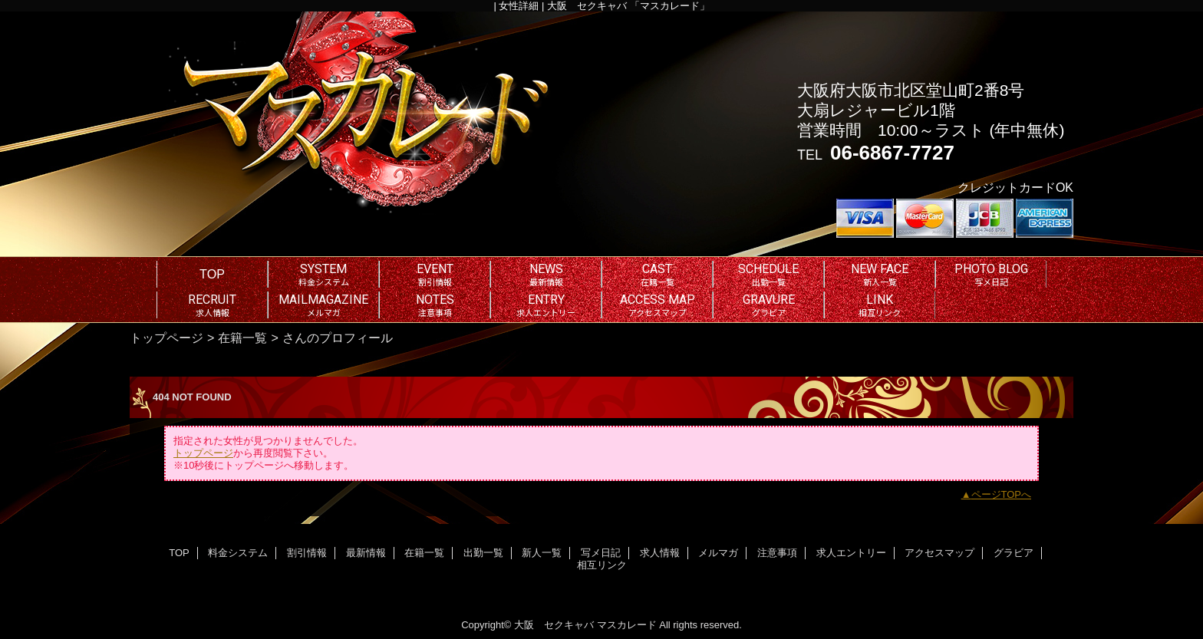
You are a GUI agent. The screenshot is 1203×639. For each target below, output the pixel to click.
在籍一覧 (242, 337)
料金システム (238, 552)
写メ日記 (601, 552)
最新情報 (366, 552)
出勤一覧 (483, 552)
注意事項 (777, 552)
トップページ (166, 337)
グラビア (1013, 552)
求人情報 (660, 552)
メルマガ (718, 552)
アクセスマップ (939, 552)
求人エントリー (851, 552)
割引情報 (307, 552)
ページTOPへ (1001, 494)
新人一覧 (542, 552)
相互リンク (602, 565)
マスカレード (627, 625)
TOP (212, 274)
